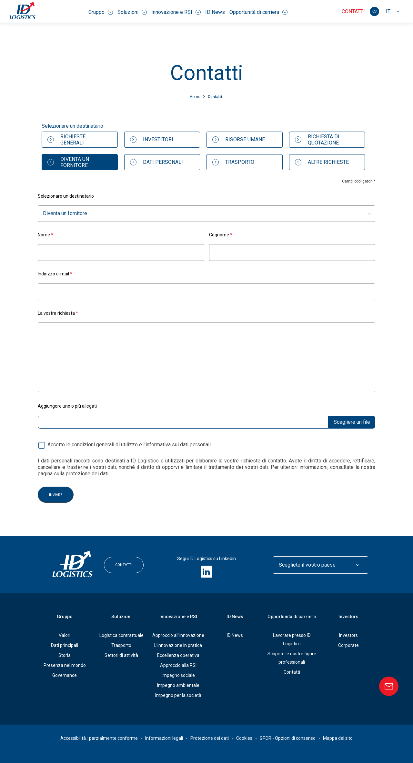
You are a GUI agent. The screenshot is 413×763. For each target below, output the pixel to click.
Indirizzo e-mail (55, 273)
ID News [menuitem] (215, 12)
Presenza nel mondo (65, 665)
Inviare (55, 494)
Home (195, 96)
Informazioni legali (164, 738)
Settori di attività (121, 655)
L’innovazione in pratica (178, 645)
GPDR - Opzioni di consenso (288, 738)
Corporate (348, 645)
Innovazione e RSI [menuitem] (176, 12)
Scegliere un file (352, 422)
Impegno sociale (178, 675)
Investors (348, 616)
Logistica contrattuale (121, 635)
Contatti (353, 11)
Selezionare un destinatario (66, 196)
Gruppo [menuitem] (100, 12)
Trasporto (121, 645)
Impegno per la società (178, 695)
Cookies (244, 738)
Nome (45, 234)
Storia (64, 655)
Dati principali (64, 645)
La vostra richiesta (58, 312)
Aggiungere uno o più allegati (67, 406)
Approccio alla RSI (178, 665)
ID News (235, 635)
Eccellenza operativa (178, 655)
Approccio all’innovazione (178, 635)
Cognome (220, 234)
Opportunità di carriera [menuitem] (258, 12)
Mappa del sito (338, 738)
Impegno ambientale (178, 685)
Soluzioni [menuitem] (132, 12)
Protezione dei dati (209, 738)
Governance (64, 675)
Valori (64, 635)
